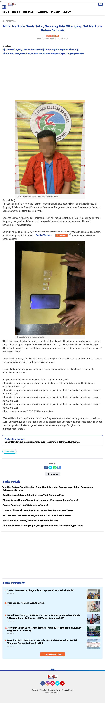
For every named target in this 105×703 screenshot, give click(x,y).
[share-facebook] (46, 467)
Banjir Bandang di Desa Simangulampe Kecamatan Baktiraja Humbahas (42, 442)
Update (61, 235)
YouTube (64, 684)
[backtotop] (52, 671)
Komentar (52, 474)
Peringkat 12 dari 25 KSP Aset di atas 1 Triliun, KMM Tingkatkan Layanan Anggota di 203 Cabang (44, 629)
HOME (5, 12)
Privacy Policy (67, 690)
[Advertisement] (52, 77)
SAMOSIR (55, 12)
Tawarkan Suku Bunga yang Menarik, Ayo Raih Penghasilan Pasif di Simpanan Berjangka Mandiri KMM (42, 642)
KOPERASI (28, 12)
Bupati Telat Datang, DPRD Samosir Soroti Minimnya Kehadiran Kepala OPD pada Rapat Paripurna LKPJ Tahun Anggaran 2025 (43, 617)
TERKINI (16, 12)
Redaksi (43, 690)
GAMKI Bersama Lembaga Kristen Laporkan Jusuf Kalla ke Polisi (40, 590)
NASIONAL (42, 12)
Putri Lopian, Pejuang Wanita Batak (25, 603)
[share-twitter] (50, 467)
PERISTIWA (9, 452)
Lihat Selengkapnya (53, 654)
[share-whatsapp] (55, 467)
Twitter (58, 684)
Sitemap (35, 690)
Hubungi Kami (54, 690)
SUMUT (67, 12)
